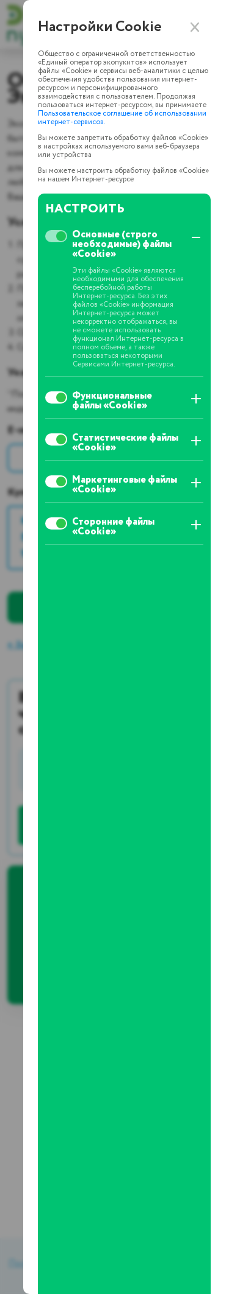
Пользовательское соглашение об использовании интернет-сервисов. (122, 117)
